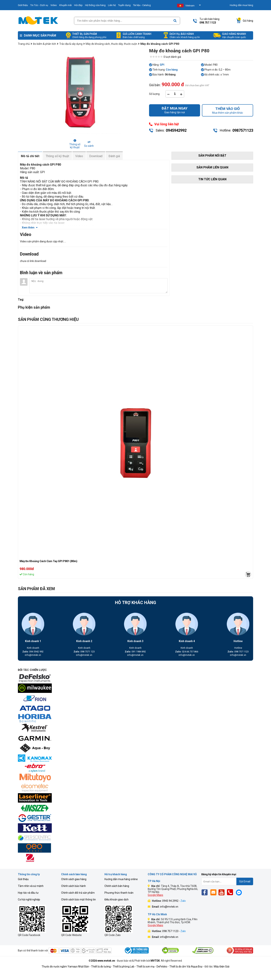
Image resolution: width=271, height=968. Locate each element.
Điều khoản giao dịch (116, 899)
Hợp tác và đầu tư (28, 892)
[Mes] (239, 892)
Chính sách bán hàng (116, 885)
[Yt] (222, 892)
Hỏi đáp (78, 5)
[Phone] (231, 892)
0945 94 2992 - (174, 900)
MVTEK (155, 960)
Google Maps (155, 894)
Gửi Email (244, 881)
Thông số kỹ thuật (57, 156)
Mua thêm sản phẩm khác (227, 110)
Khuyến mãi (65, 5)
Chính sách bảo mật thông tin (78, 899)
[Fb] (205, 892)
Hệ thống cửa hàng (95, 5)
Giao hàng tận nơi (174, 110)
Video (53, 5)
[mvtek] (248, 574)
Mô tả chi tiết (30, 156)
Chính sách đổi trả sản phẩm (78, 892)
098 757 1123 (238, 651)
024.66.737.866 (186, 651)
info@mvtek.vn (33, 655)
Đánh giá (114, 156)
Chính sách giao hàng (73, 879)
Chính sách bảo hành (73, 885)
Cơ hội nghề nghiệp (29, 899)
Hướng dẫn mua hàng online (121, 879)
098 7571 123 (84, 651)
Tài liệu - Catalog (142, 5)
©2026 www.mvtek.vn (102, 960)
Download (95, 156)
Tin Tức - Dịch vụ (39, 5)
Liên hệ (112, 5)
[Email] (214, 892)
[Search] (175, 21)
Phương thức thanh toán (118, 892)
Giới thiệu (23, 5)
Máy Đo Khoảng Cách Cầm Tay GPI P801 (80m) (48, 561)
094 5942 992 (32, 651)
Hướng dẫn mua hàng (241, 5)
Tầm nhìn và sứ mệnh (30, 885)
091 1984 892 (135, 651)
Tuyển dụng (124, 5)
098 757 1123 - (174, 931)
